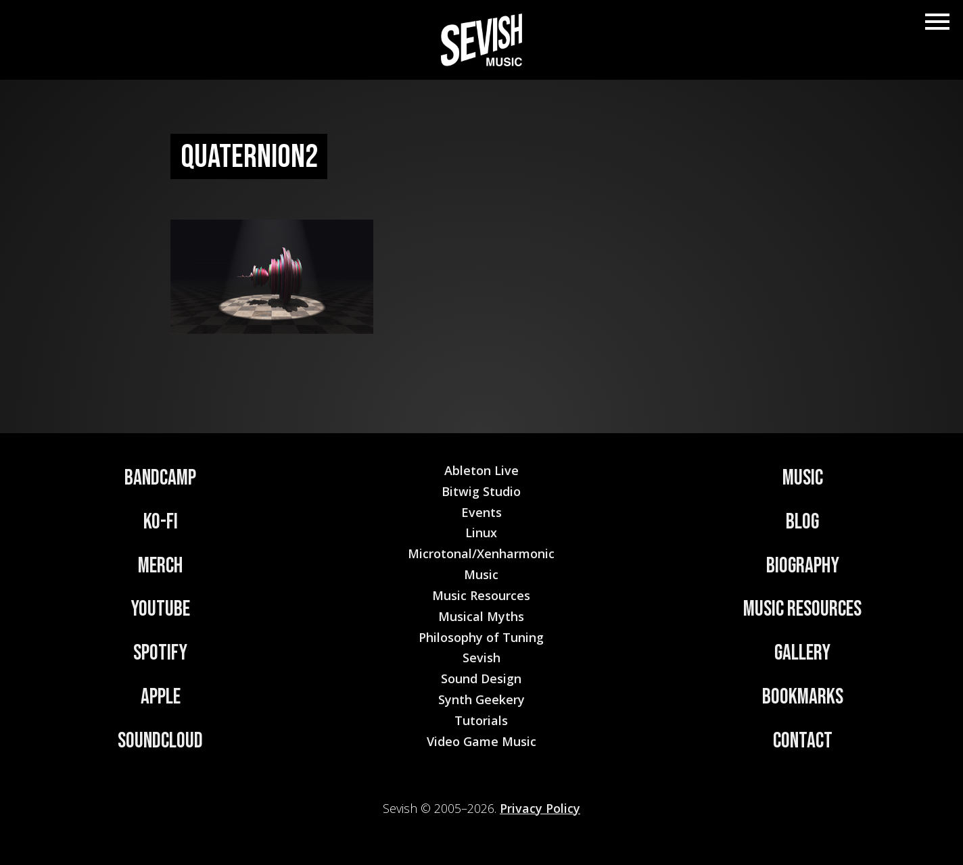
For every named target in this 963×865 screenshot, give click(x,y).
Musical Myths (481, 616)
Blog (802, 522)
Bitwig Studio (481, 491)
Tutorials (481, 720)
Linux (481, 532)
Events (481, 512)
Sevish (481, 657)
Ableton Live (481, 470)
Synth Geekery (481, 699)
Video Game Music (481, 741)
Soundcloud (160, 741)
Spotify (160, 653)
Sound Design (481, 678)
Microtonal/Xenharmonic (481, 553)
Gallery (802, 653)
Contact (802, 741)
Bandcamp (160, 478)
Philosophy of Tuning (481, 637)
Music (802, 478)
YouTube (160, 609)
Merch (160, 566)
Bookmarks (802, 697)
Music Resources (802, 609)
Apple (161, 697)
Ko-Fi (160, 522)
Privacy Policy (540, 808)
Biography (802, 566)
